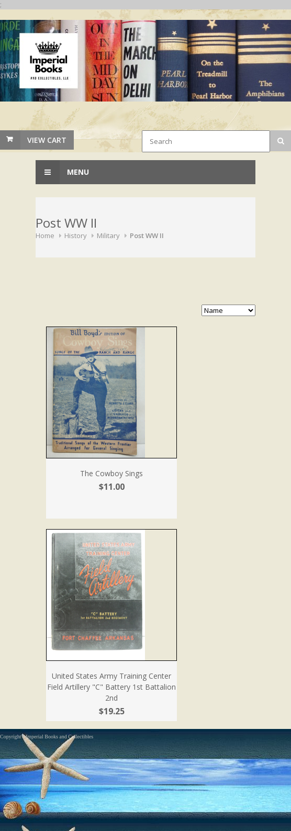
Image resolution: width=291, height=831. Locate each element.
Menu (62, 172)
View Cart (46, 140)
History (75, 235)
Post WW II (147, 235)
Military (108, 235)
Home (45, 235)
